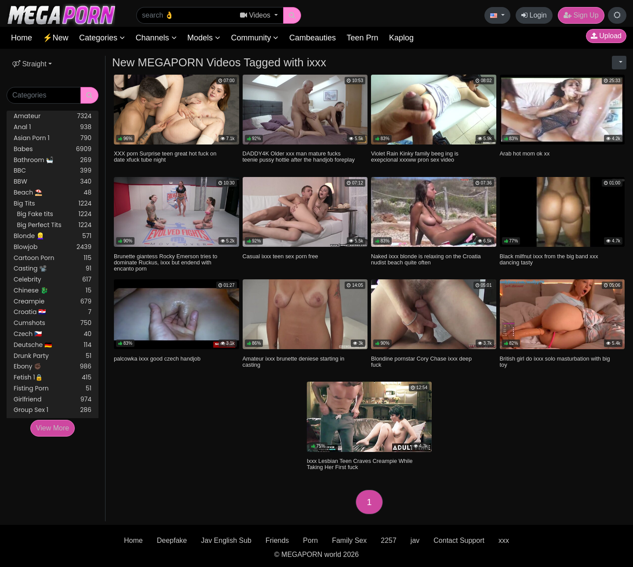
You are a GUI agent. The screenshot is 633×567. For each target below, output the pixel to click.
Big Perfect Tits (52, 225)
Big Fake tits (52, 214)
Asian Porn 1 (52, 138)
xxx (503, 540)
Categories (102, 37)
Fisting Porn (52, 388)
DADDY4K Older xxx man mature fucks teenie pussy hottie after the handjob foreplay (299, 156)
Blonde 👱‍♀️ (52, 236)
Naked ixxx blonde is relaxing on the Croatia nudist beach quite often (426, 259)
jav (415, 540)
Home (21, 37)
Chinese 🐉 (52, 290)
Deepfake (172, 540)
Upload (606, 36)
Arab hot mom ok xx (525, 153)
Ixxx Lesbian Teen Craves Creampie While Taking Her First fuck (360, 464)
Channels (155, 37)
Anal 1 (52, 127)
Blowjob (52, 247)
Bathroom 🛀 (52, 160)
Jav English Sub (226, 540)
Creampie (52, 301)
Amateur (52, 116)
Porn (310, 540)
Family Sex (349, 540)
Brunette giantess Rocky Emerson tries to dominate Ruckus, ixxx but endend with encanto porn (165, 262)
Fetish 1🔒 (52, 377)
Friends (277, 540)
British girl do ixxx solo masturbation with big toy (555, 361)
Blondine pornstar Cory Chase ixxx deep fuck (421, 361)
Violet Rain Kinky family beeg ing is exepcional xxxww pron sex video (414, 156)
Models (203, 37)
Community (254, 37)
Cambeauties (312, 37)
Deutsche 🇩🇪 (52, 345)
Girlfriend (52, 399)
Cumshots (52, 323)
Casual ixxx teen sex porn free (280, 256)
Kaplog (401, 37)
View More (52, 428)
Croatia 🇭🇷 (52, 312)
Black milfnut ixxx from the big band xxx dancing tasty (549, 259)
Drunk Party (52, 356)
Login (534, 15)
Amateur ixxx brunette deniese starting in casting (294, 361)
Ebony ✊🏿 (52, 366)
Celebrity (52, 279)
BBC (52, 170)
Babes (52, 149)
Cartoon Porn (52, 258)
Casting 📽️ (52, 268)
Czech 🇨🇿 (52, 334)
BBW (52, 181)
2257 (389, 540)
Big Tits (52, 203)
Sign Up (581, 15)
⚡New (55, 37)
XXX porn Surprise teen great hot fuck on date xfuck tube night (165, 156)
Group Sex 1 (52, 410)
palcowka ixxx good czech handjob (157, 358)
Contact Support (458, 540)
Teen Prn (362, 37)
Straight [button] (29, 64)
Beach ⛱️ (52, 192)
